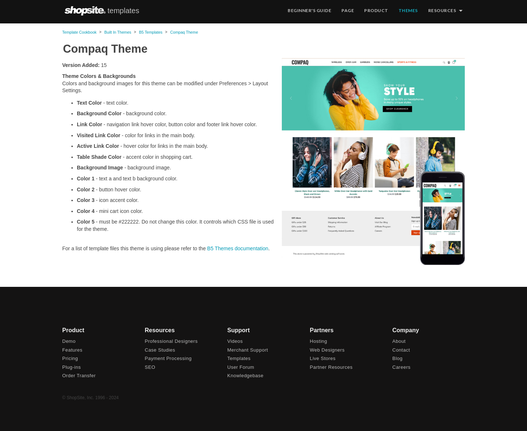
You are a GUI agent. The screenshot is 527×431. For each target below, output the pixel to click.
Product (376, 10)
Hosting (319, 341)
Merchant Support (247, 350)
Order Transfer (79, 375)
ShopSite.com (85, 10)
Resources (442, 10)
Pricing (70, 358)
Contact (401, 350)
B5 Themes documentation (237, 248)
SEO (150, 367)
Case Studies (160, 350)
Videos (235, 341)
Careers (401, 367)
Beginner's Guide (309, 10)
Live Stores (323, 358)
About (398, 341)
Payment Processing (168, 358)
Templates (239, 358)
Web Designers (327, 350)
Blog (397, 358)
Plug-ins (71, 367)
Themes (408, 10)
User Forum (240, 367)
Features (72, 350)
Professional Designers (171, 341)
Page (347, 10)
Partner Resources (331, 367)
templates (123, 11)
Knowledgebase (245, 375)
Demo (69, 341)
